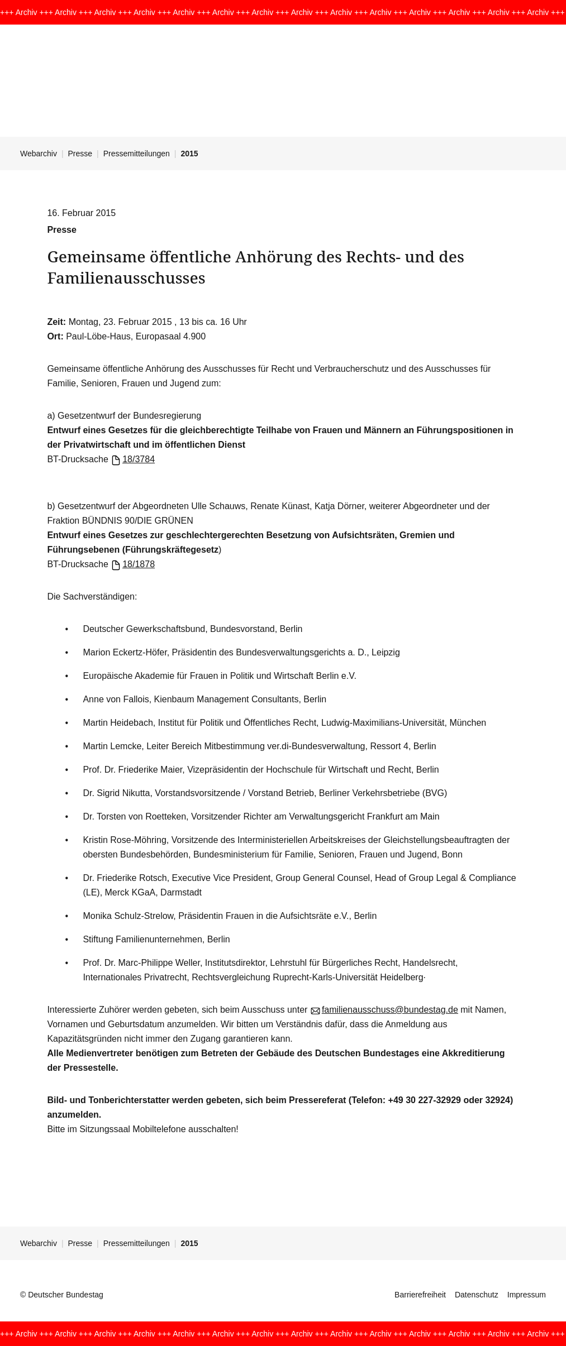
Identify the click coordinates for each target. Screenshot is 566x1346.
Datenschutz (476, 1294)
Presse (80, 153)
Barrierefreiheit (420, 1294)
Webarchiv (38, 153)
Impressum (526, 1294)
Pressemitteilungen (136, 153)
